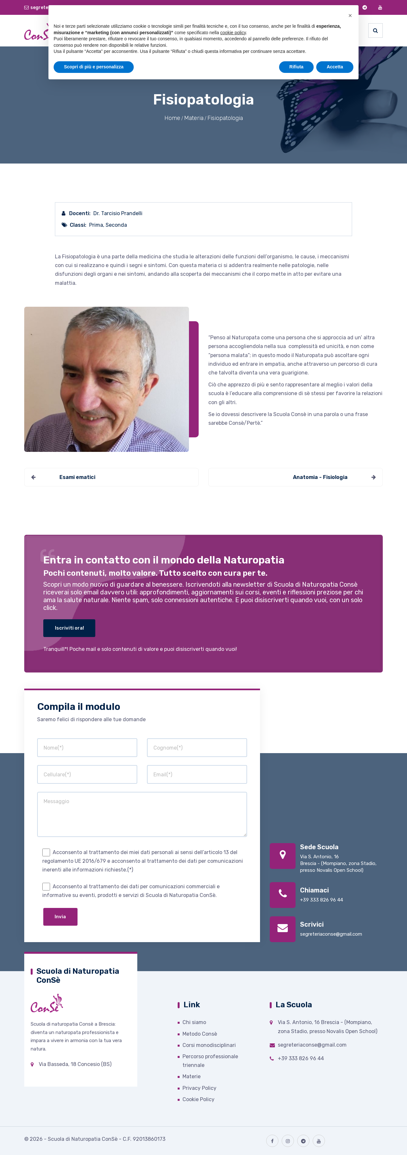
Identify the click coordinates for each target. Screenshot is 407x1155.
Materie (192, 1076)
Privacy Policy (199, 1088)
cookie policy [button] (233, 32)
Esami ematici (77, 477)
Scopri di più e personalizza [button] (93, 66)
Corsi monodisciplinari (209, 1045)
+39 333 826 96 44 (321, 900)
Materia (194, 118)
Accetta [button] (335, 66)
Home (172, 118)
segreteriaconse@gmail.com (331, 934)
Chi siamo (194, 1022)
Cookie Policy (198, 1099)
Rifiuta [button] (296, 66)
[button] (350, 15)
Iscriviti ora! (69, 628)
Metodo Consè (200, 1034)
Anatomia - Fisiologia (320, 477)
